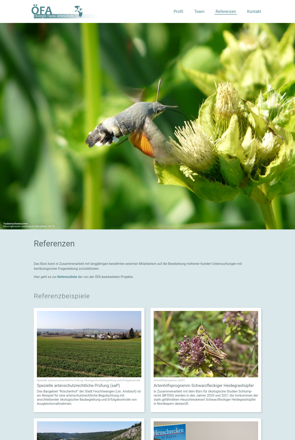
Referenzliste (67, 277)
